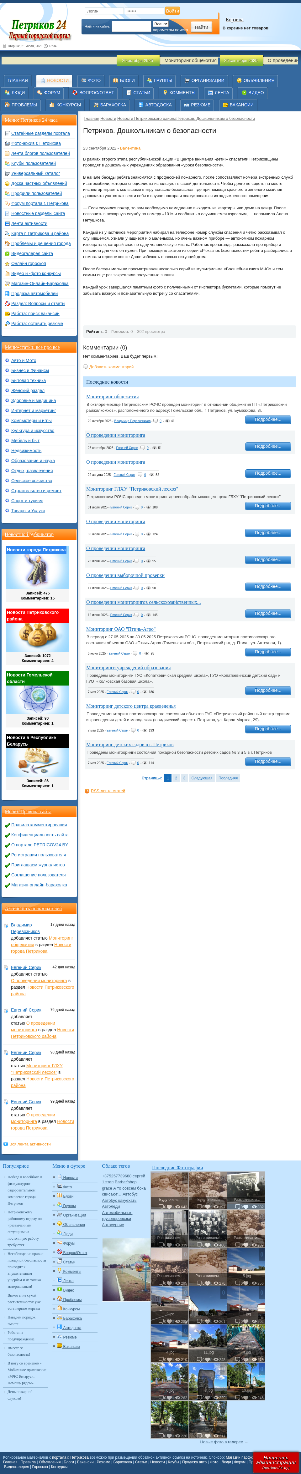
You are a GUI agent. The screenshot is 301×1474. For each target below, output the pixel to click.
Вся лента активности (30, 1144)
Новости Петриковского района (147, 118)
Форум (240, 1462)
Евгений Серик (127, 448)
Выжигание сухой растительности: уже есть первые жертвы (24, 1302)
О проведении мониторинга (115, 435)
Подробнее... (268, 419)
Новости (108, 118)
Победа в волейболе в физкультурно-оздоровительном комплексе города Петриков (25, 1190)
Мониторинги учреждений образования (128, 667)
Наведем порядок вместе (21, 1320)
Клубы (173, 1462)
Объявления (50, 1462)
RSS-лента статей (108, 790)
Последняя (228, 778)
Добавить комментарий (111, 367)
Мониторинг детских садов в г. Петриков (130, 744)
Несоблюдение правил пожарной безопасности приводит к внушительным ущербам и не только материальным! (27, 1270)
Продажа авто (194, 1462)
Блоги (69, 1462)
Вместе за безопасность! (19, 1351)
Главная (91, 118)
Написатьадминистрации (276, 1462)
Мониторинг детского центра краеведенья (131, 706)
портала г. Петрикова (70, 1457)
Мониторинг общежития (112, 396)
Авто (120, 1195)
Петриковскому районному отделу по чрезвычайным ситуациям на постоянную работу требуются (25, 1228)
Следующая (202, 778)
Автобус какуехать (119, 1200)
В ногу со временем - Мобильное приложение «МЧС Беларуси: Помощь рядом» (27, 1373)
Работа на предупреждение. (21, 1335)
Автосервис (113, 1224)
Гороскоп (40, 1467)
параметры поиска (170, 30)
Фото (214, 1462)
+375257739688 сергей (123, 1176)
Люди (226, 1462)
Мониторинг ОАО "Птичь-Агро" (121, 629)
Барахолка (122, 1462)
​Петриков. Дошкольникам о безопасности (216, 118)
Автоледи (111, 1206)
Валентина (130, 148)
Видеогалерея (16, 1467)
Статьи (141, 1462)
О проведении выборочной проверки (125, 575)
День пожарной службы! (20, 1395)
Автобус (130, 1194)
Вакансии (85, 1462)
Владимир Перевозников (132, 421)
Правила (28, 1462)
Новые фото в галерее (221, 1442)
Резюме (103, 1462)
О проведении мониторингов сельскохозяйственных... (143, 602)
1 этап (108, 1182)
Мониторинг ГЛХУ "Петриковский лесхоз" (132, 489)
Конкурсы (59, 1467)
